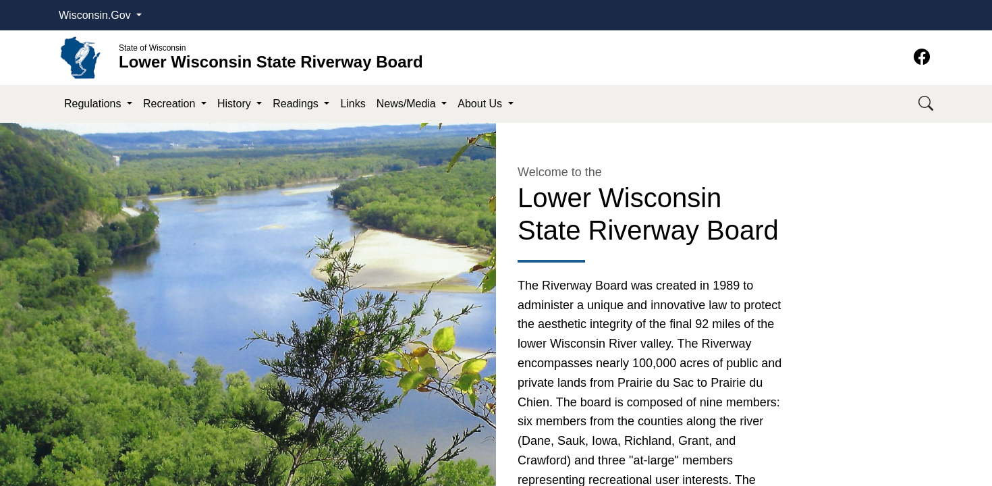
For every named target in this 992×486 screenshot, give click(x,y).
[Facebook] (922, 57)
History (235, 103)
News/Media (408, 103)
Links (352, 103)
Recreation (170, 103)
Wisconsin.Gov (96, 15)
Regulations (94, 103)
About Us (481, 103)
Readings (297, 103)
